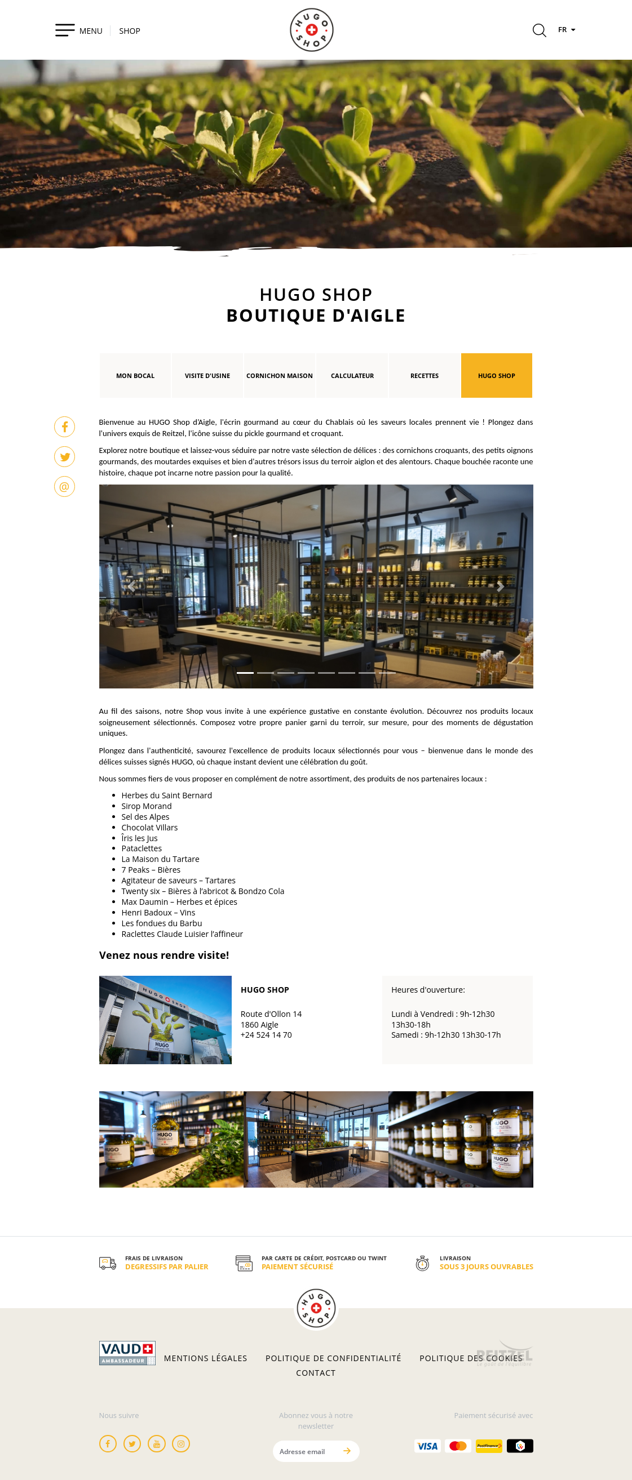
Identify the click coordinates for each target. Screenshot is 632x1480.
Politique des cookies (471, 1358)
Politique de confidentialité (333, 1358)
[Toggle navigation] (78, 30)
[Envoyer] (347, 1451)
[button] (132, 586)
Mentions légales (206, 1358)
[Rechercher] (539, 32)
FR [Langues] (568, 29)
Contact (315, 1373)
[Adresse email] (304, 1451)
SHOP (130, 30)
